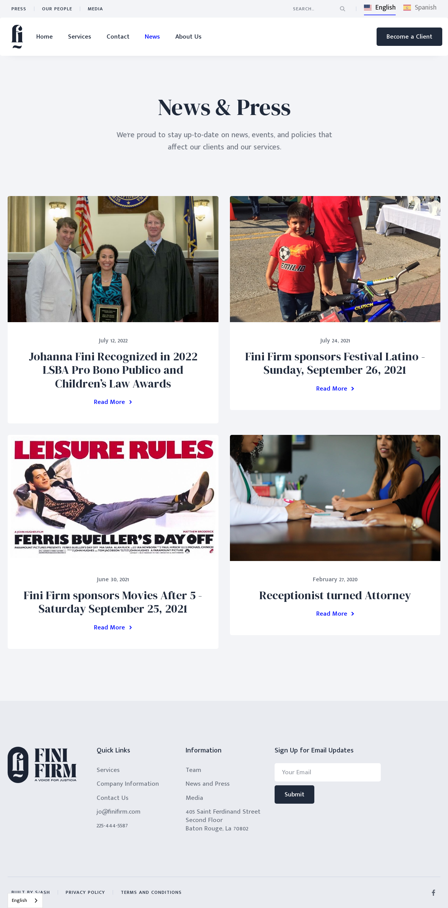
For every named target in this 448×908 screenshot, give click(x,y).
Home (44, 36)
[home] (17, 36)
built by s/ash (30, 892)
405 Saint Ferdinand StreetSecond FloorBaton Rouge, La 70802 (223, 820)
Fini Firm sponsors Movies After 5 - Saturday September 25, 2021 (113, 602)
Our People (57, 8)
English (19, 900)
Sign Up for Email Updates (314, 751)
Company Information (128, 783)
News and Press (208, 783)
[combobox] (25, 900)
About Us (188, 36)
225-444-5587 (112, 825)
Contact (118, 36)
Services (79, 36)
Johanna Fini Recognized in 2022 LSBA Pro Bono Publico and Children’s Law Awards (113, 370)
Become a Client (409, 36)
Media (95, 8)
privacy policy (85, 892)
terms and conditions (151, 892)
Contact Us (112, 798)
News (152, 36)
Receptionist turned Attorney (335, 595)
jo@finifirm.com (119, 811)
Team (193, 770)
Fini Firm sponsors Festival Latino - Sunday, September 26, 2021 (335, 363)
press (18, 8)
